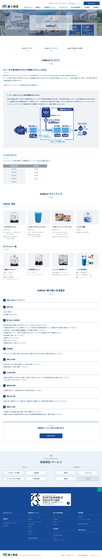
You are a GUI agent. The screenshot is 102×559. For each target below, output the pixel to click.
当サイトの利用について (68, 555)
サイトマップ (95, 555)
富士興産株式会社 (10, 6)
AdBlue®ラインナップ (51, 48)
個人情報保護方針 (83, 555)
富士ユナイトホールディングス (57, 3)
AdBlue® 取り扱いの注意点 (75, 48)
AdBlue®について (27, 48)
